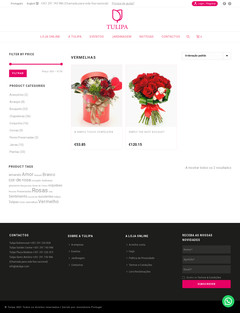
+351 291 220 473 (43, 252)
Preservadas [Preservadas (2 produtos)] (24, 191)
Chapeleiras (17, 116)
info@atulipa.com (19, 266)
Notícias (146, 36)
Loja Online (50, 36)
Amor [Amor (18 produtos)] (28, 174)
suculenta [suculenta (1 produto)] (32, 197)
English (31, 3)
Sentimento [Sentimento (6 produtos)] (18, 196)
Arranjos (15, 101)
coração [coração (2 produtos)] (36, 180)
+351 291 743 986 (43, 247)
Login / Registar (205, 3)
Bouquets (16, 109)
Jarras (14, 144)
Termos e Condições (139, 264)
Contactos (170, 36)
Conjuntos (16, 123)
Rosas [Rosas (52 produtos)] (40, 190)
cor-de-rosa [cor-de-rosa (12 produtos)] (20, 179)
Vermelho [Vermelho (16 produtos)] (48, 201)
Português (17, 3)
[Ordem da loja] (206, 56)
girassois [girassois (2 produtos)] (14, 185)
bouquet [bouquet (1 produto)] (38, 175)
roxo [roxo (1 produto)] (50, 191)
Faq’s (130, 251)
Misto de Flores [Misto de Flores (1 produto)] (40, 185)
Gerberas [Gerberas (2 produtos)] (47, 180)
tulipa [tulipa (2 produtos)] (57, 196)
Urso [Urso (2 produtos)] (22, 202)
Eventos (97, 36)
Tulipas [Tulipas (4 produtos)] (14, 202)
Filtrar (18, 73)
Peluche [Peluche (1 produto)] (12, 191)
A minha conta (135, 244)
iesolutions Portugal (89, 307)
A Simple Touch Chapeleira (93, 132)
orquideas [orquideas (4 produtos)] (55, 185)
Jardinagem (121, 36)
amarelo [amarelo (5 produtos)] (15, 175)
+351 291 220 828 (40, 243)
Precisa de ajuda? (123, 3)
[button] (228, 301)
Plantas (14, 151)
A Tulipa (75, 36)
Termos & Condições (209, 277)
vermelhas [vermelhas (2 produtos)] (32, 202)
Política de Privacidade (140, 258)
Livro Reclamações (138, 271)
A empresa (76, 244)
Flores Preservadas (22, 137)
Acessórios (17, 94)
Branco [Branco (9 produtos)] (48, 174)
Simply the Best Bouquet (147, 132)
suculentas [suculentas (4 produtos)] (45, 196)
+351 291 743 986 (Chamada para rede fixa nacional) (74, 3)
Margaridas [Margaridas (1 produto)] (26, 185)
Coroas (14, 130)
